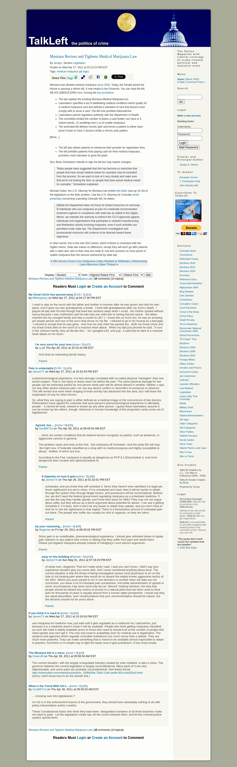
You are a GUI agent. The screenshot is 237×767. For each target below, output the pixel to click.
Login (82, 286)
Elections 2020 (187, 355)
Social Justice (187, 440)
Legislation (79, 63)
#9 (78, 526)
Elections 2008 (187, 351)
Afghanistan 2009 (189, 287)
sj (40, 347)
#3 (68, 368)
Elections (184, 343)
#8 (92, 476)
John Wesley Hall (189, 185)
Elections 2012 (187, 267)
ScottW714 (46, 428)
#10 (89, 556)
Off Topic (184, 419)
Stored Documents (189, 335)
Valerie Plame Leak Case (193, 448)
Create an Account (107, 286)
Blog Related (186, 291)
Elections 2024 (187, 271)
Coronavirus (186, 254)
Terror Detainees (188, 324)
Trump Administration (191, 283)
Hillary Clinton (187, 363)
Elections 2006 (187, 347)
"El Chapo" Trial (188, 339)
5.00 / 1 (79, 294)
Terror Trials (186, 444)
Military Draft (186, 407)
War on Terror (187, 456)
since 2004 (103, 84)
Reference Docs (188, 279)
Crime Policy (186, 316)
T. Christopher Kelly (190, 181)
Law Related (186, 388)
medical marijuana (67, 71)
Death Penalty (187, 320)
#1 (88, 294)
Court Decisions (188, 307)
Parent (43, 361)
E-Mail (180, 82)
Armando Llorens (189, 177)
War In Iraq (185, 452)
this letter (122, 190)
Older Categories (189, 423)
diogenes (45, 529)
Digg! (70, 78)
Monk (186, 482)
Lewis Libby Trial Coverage (188, 397)
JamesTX (38, 371)
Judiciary (184, 380)
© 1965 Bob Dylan (187, 547)
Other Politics (187, 431)
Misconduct (186, 411)
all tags (84, 71)
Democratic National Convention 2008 (190, 329)
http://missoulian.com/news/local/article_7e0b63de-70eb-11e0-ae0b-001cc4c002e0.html (87, 672)
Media (183, 403)
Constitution (186, 299)
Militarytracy (40, 297)
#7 (87, 344)
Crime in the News (189, 312)
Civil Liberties (187, 295)
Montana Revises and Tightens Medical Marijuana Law (60, 278)
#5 (70, 425)
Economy (185, 275)
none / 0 (78, 344)
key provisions (105, 92)
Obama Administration (191, 415)
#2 (76, 613)
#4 (81, 652)
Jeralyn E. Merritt (189, 164)
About (189, 79)
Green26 (38, 656)
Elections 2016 (187, 263)
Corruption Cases (189, 303)
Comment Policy (195, 82)
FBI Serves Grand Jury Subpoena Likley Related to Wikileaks (92, 261)
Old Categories (188, 427)
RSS (196, 79)
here (79, 92)
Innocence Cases (189, 372)
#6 (85, 686)
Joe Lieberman (188, 376)
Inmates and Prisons (190, 367)
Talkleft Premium (188, 435)
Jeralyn (58, 63)
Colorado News (188, 250)
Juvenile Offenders (190, 384)
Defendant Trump (189, 259)
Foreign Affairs (187, 359)
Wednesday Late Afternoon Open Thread (113, 263)
